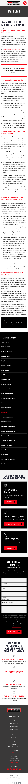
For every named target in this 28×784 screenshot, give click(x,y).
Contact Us (14, 738)
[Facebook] (14, 769)
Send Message (14, 632)
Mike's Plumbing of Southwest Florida (11, 49)
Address (4, 597)
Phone (3, 588)
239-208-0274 (14, 716)
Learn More (10, 502)
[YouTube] (20, 769)
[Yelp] (11, 769)
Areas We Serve (14, 723)
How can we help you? (7, 607)
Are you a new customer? (7, 602)
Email (3, 593)
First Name (4, 578)
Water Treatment (14, 729)
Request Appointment (13, 524)
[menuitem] (14, 342)
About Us (14, 732)
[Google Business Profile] (8, 769)
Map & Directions (14, 752)
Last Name (4, 583)
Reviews (14, 735)
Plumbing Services (14, 726)
